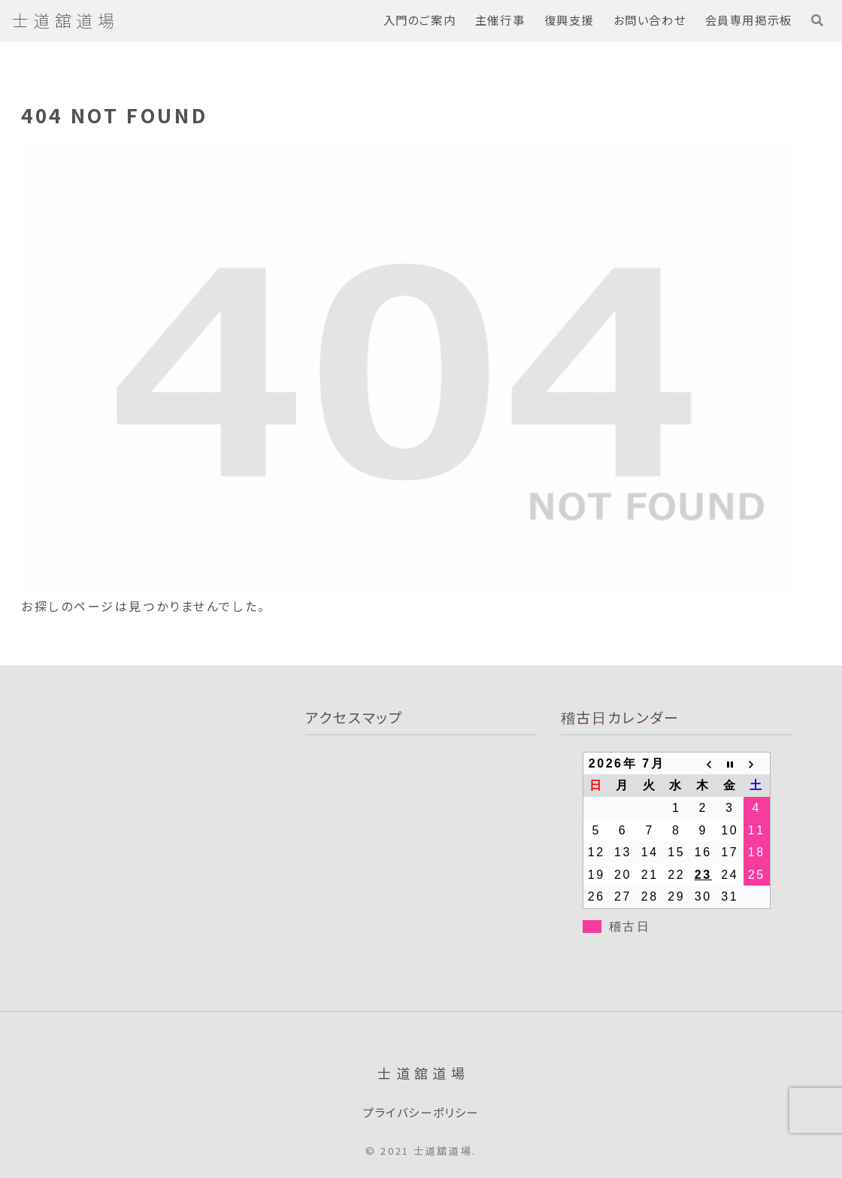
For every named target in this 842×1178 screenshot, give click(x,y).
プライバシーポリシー (421, 1113)
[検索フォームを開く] (817, 20)
